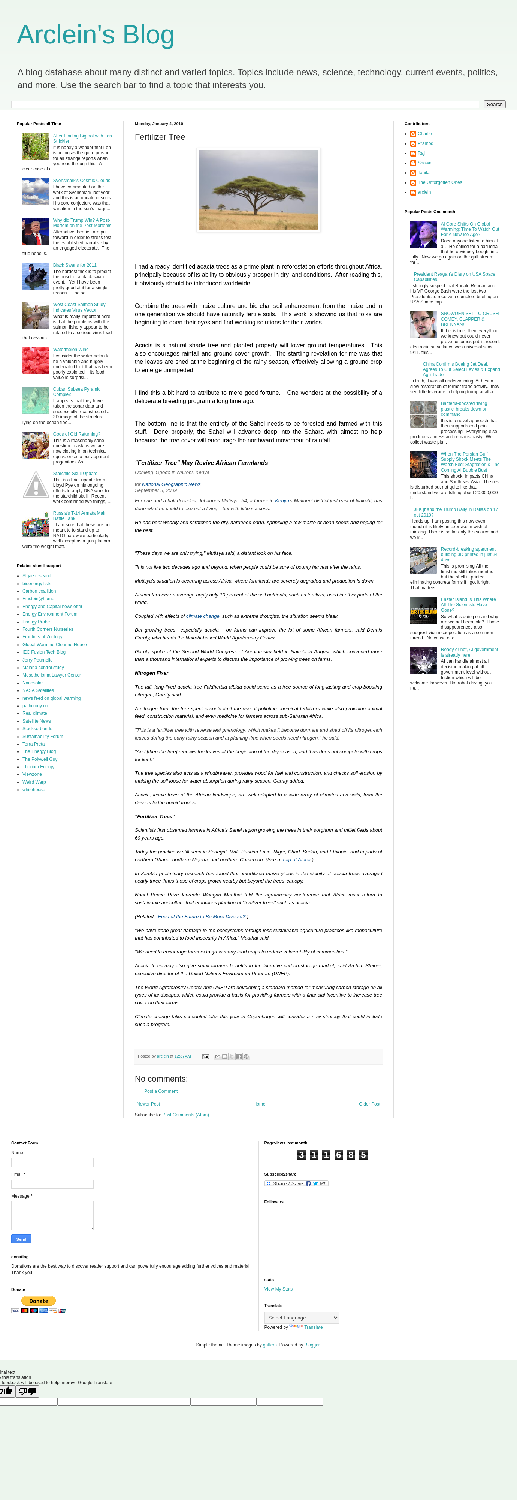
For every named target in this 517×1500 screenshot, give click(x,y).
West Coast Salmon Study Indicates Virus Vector (79, 307)
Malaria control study (43, 667)
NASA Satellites (38, 690)
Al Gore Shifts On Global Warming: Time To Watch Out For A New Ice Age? (470, 229)
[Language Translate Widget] (301, 1318)
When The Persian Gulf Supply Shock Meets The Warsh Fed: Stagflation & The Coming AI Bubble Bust (470, 462)
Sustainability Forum (42, 736)
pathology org (36, 705)
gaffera (270, 1345)
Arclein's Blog (96, 34)
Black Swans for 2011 (75, 265)
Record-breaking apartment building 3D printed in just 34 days (469, 555)
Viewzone (32, 774)
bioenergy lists (36, 583)
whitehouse (33, 789)
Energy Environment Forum (50, 614)
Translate (306, 1327)
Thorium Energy (38, 766)
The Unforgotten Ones (440, 182)
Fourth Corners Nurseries (47, 629)
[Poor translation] (27, 1391)
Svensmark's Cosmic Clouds (81, 180)
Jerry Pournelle (37, 660)
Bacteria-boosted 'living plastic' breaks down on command (464, 409)
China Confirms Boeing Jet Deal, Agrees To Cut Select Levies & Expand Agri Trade (461, 370)
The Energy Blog (39, 751)
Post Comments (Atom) (185, 1115)
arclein (424, 192)
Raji (422, 153)
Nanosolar (32, 683)
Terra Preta (33, 744)
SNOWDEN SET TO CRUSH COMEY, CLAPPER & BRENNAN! (470, 319)
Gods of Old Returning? (76, 434)
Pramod (425, 143)
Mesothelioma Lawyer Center (51, 675)
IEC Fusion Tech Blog (44, 652)
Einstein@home (38, 598)
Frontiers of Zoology (42, 636)
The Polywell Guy (39, 759)
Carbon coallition (39, 591)
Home (260, 1104)
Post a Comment (161, 1091)
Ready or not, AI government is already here (469, 652)
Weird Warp (34, 782)
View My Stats (278, 1289)
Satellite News (36, 721)
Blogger (312, 1345)
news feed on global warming (51, 698)
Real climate (34, 713)
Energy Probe (36, 622)
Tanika (424, 172)
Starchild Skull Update (75, 473)
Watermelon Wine (71, 349)
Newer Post (148, 1104)
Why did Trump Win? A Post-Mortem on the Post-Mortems (82, 223)
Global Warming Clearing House (54, 644)
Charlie (425, 133)
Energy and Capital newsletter (52, 606)
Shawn (425, 163)
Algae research (37, 575)
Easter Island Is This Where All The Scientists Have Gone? (468, 605)
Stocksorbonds (37, 728)
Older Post (369, 1104)
